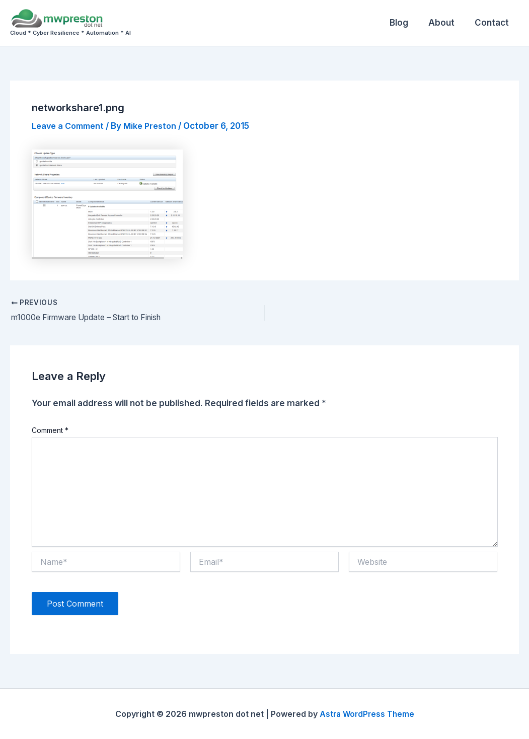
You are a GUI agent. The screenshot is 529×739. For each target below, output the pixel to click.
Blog (406, 23)
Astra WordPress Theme (367, 714)
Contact (493, 23)
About (446, 23)
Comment (50, 430)
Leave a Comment (70, 126)
